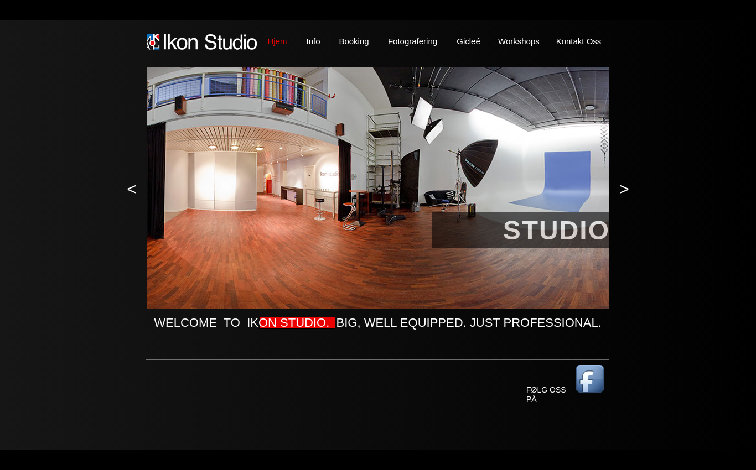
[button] (131, 189)
